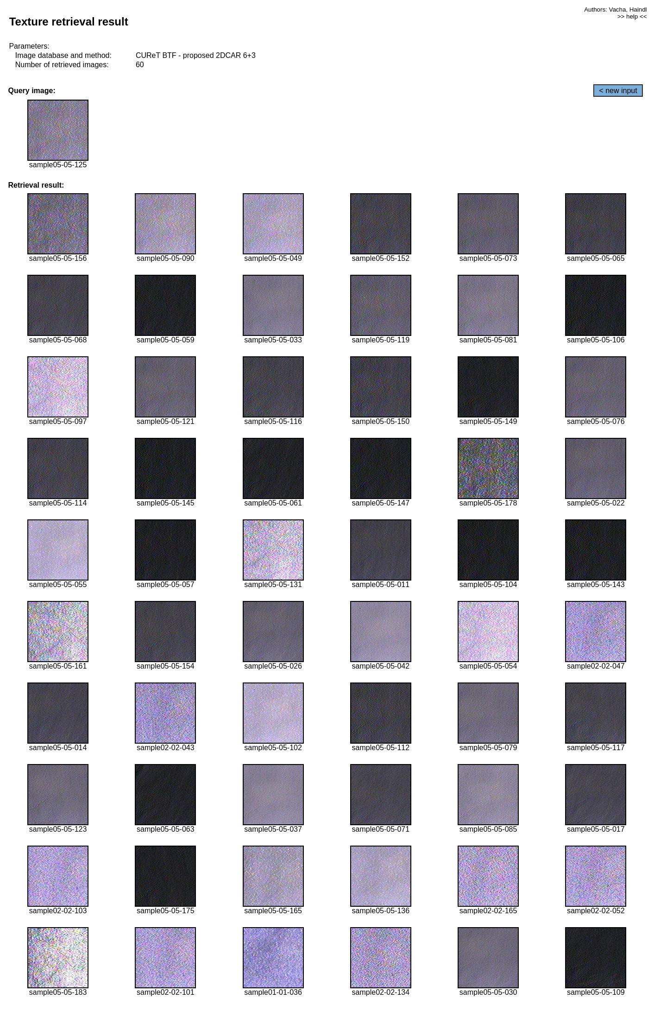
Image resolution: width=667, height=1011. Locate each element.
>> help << (632, 16)
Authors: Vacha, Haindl (615, 9)
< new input (618, 91)
